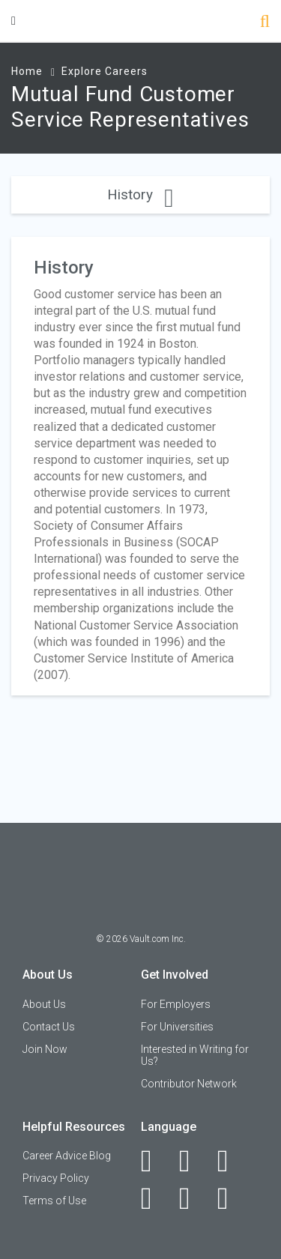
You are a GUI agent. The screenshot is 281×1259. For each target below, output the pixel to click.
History (140, 194)
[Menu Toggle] (13, 20)
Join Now (44, 1049)
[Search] (265, 23)
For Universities (177, 1027)
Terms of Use (54, 1201)
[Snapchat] (231, 1198)
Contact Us (48, 1027)
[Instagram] (155, 1198)
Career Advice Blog (66, 1156)
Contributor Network (189, 1084)
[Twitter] (231, 1161)
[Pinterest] (193, 1198)
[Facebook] (155, 1161)
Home (27, 71)
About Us (44, 1004)
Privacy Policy (55, 1178)
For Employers (176, 1004)
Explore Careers (104, 71)
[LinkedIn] (193, 1161)
